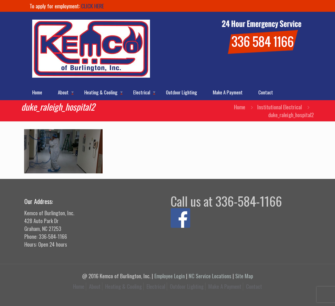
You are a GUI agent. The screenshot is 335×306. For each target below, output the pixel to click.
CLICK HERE (92, 6)
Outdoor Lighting (187, 286)
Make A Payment (224, 286)
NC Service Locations (210, 276)
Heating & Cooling (123, 286)
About (94, 286)
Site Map (244, 276)
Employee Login (169, 276)
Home (239, 107)
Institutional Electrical (279, 107)
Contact (254, 286)
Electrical (156, 286)
